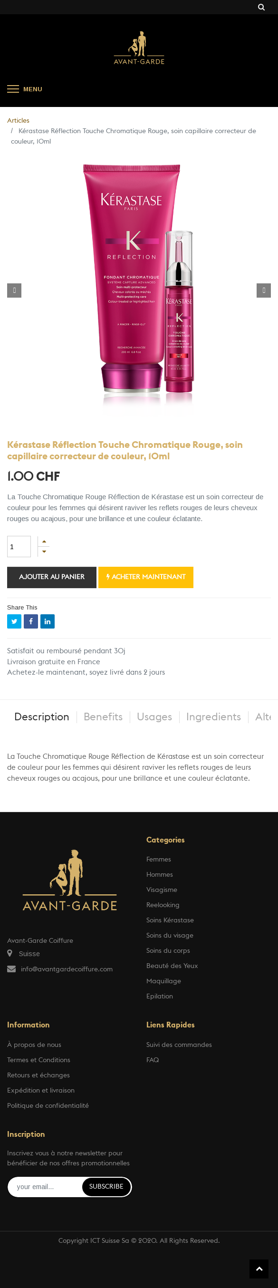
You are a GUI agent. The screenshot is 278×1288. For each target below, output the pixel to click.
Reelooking (163, 905)
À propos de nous (34, 1045)
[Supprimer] (43, 552)
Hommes (159, 875)
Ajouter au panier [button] (52, 577)
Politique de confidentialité (48, 1106)
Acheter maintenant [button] (145, 577)
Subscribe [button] (106, 1186)
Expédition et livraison (41, 1090)
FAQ (152, 1060)
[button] (14, 290)
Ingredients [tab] (213, 717)
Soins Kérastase (170, 920)
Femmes (158, 859)
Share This (22, 607)
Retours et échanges (38, 1075)
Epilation (159, 996)
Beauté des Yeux (172, 966)
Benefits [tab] (103, 717)
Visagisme (161, 890)
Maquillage (163, 981)
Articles (18, 120)
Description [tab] (41, 717)
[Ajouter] (43, 541)
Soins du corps (168, 951)
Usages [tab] (154, 717)
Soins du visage (169, 935)
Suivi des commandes (179, 1045)
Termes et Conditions (38, 1060)
